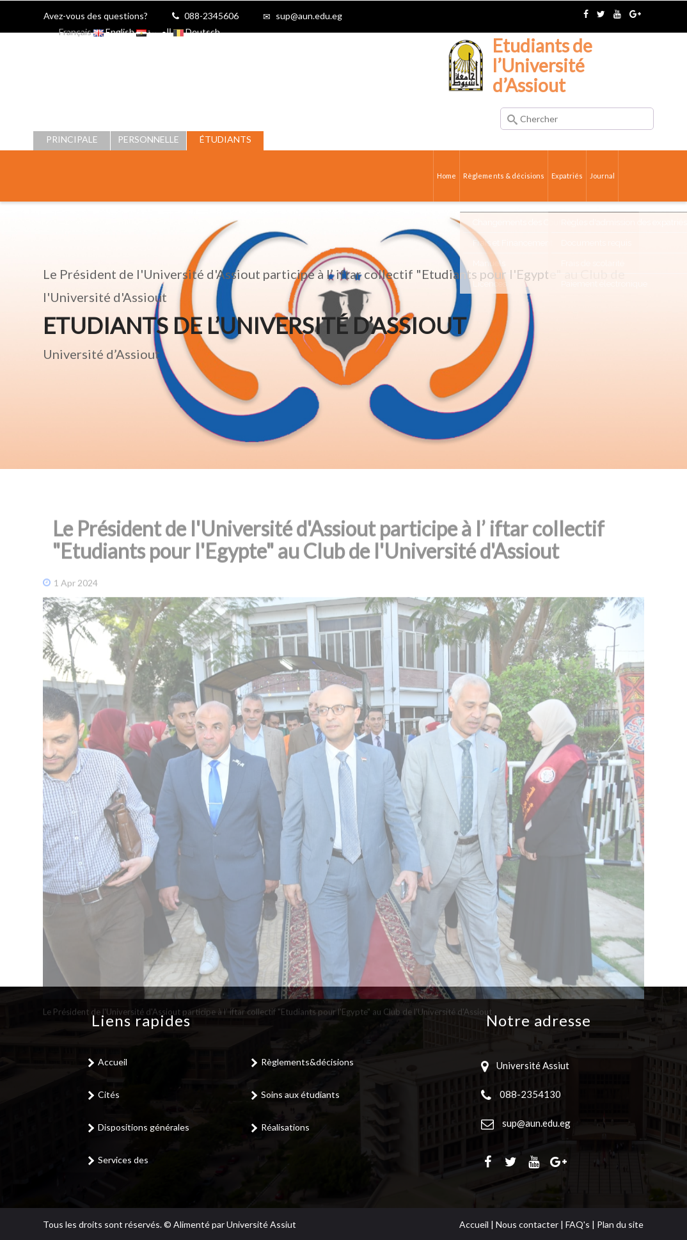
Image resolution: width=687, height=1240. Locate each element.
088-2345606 (211, 15)
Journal (601, 175)
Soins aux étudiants (300, 1094)
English (113, 31)
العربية (153, 31)
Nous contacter (527, 1224)
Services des (123, 1159)
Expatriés (563, 175)
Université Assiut (531, 1065)
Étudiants (225, 139)
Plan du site (620, 1224)
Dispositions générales (143, 1127)
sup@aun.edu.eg (309, 15)
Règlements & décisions (495, 175)
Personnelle (148, 139)
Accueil (112, 1061)
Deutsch (196, 31)
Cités (109, 1094)
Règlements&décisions (307, 1061)
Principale (72, 139)
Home (434, 175)
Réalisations (285, 1127)
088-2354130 (530, 1094)
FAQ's (577, 1224)
